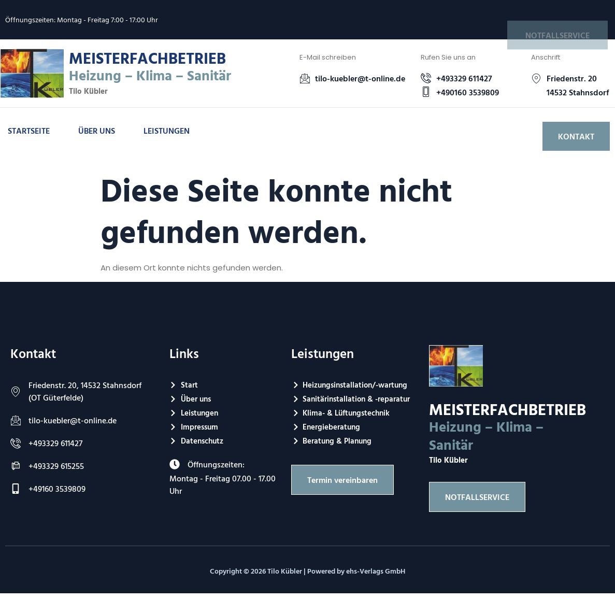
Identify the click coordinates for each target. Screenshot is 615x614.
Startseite (29, 130)
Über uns (96, 130)
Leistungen (167, 130)
